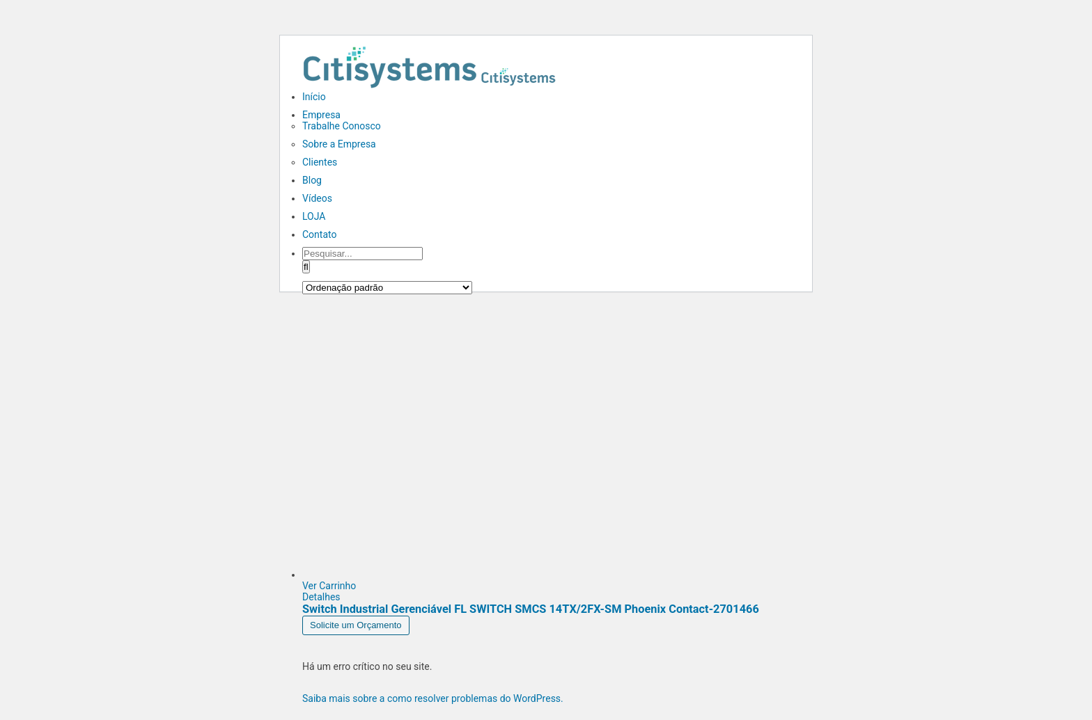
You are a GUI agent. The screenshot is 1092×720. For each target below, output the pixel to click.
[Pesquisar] (306, 266)
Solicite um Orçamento (356, 625)
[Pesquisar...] (362, 253)
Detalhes (321, 596)
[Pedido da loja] (387, 287)
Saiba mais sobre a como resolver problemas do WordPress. (432, 698)
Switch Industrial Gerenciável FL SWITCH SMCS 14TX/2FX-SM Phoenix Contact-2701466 (530, 609)
